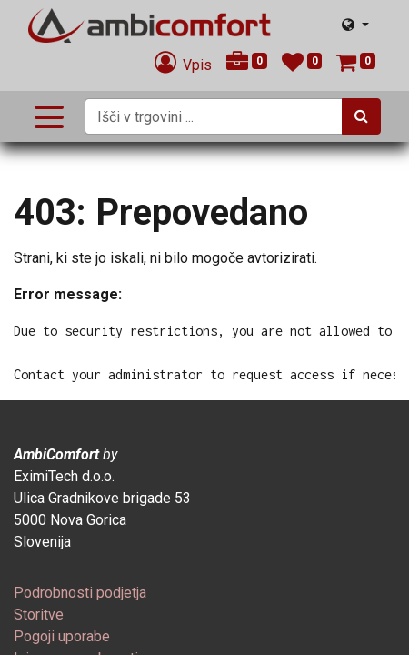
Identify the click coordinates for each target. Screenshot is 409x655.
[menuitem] (80, 592)
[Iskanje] (361, 116)
